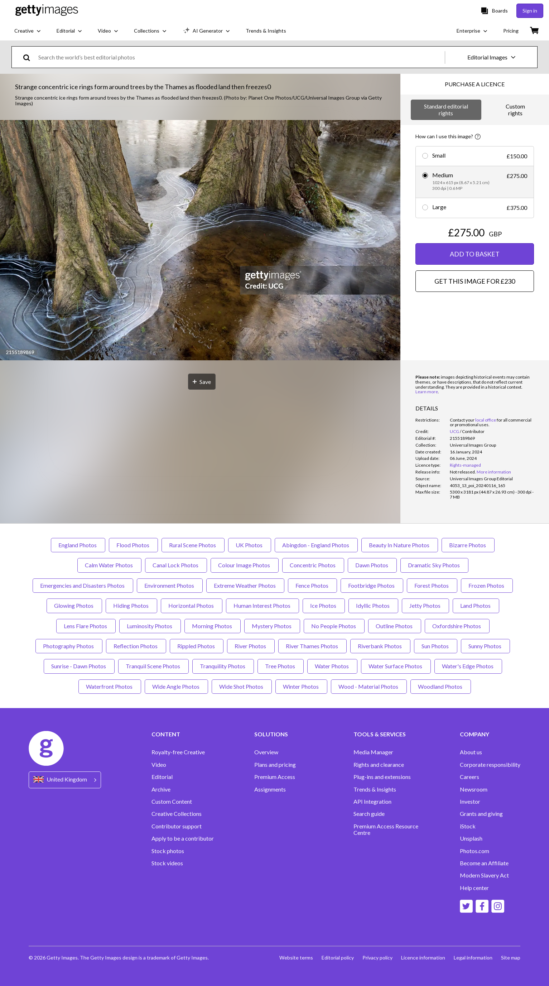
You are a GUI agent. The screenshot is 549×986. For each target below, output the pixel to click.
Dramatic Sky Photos (434, 565)
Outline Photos (395, 625)
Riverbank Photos (380, 646)
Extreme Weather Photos (245, 585)
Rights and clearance (378, 764)
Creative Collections (176, 814)
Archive (160, 789)
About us (471, 752)
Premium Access (274, 777)
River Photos (251, 646)
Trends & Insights (374, 789)
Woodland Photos (440, 686)
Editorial (162, 777)
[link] (463, 472)
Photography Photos (69, 646)
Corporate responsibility (490, 764)
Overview (266, 752)
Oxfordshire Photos (457, 625)
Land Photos (476, 605)
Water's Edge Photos (468, 666)
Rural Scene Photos (193, 545)
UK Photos (250, 545)
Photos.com (474, 851)
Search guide (369, 814)
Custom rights (515, 109)
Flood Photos (133, 545)
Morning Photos (212, 625)
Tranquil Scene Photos (153, 666)
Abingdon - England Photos (316, 545)
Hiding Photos (131, 605)
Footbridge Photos (372, 585)
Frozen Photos (486, 585)
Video (158, 764)
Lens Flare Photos (86, 625)
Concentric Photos (313, 565)
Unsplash (471, 838)
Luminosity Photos (150, 625)
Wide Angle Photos (176, 686)
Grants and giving (481, 814)
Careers (469, 777)
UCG (454, 431)
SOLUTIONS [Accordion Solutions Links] (271, 734)
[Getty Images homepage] (46, 10)
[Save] (202, 382)
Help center (474, 888)
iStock (468, 826)
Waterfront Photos (110, 686)
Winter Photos (301, 686)
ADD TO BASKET (475, 254)
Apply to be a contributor (182, 838)
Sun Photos (436, 646)
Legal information (473, 957)
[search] (29, 57)
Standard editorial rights (446, 109)
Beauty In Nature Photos (399, 545)
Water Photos (332, 666)
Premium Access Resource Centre (385, 829)
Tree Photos (280, 666)
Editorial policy (338, 957)
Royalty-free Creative (178, 752)
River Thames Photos (312, 646)
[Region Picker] (65, 779)
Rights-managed (465, 465)
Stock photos (167, 851)
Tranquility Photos (223, 666)
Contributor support (176, 826)
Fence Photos (312, 585)
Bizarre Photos (468, 545)
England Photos (78, 545)
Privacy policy (377, 957)
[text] (240, 57)
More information (494, 472)
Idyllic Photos (373, 605)
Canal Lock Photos (176, 565)
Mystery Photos (272, 625)
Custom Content (171, 801)
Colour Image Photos (244, 565)
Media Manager (373, 752)
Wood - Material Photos (368, 686)
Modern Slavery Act (484, 875)
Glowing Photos (74, 605)
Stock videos (167, 863)
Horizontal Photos (191, 605)
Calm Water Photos (109, 565)
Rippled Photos (196, 646)
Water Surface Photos (396, 666)
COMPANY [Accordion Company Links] (474, 734)
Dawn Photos (372, 565)
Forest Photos (432, 585)
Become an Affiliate (484, 863)
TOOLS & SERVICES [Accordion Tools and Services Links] (379, 734)
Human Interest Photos (262, 605)
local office (485, 420)
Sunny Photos (485, 646)
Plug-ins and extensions (382, 777)
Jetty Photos (425, 605)
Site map (510, 957)
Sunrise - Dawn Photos (79, 666)
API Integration (372, 801)
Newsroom (473, 789)
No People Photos (334, 625)
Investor (470, 801)
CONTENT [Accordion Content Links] (165, 734)
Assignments (270, 789)
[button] (200, 240)
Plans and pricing (275, 764)
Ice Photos (323, 605)
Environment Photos (169, 585)
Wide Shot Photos (241, 686)
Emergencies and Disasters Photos (83, 585)
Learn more (426, 391)
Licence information (423, 957)
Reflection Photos (136, 646)
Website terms (296, 957)
